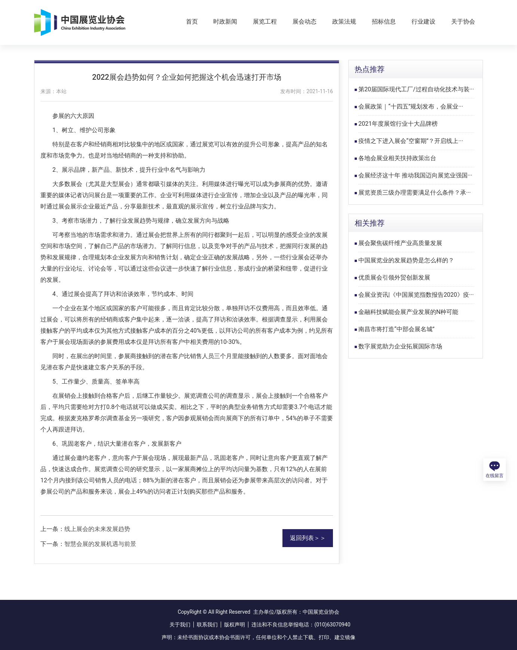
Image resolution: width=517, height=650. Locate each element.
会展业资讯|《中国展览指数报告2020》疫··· (416, 294)
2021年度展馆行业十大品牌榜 (398, 123)
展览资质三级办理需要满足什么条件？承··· (414, 192)
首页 (192, 21)
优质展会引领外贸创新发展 (394, 277)
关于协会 (463, 21)
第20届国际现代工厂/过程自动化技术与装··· (416, 89)
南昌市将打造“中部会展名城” (396, 329)
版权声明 (234, 625)
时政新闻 (225, 21)
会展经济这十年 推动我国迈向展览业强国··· (415, 175)
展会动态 (304, 21)
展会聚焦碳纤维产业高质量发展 (400, 243)
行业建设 (423, 21)
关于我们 (179, 625)
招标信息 (384, 21)
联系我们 (207, 625)
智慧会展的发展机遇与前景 (100, 543)
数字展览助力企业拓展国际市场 (400, 346)
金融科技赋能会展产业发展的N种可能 (408, 311)
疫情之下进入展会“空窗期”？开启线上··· (410, 140)
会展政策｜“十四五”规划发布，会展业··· (410, 106)
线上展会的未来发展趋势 (97, 528)
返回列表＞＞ (308, 537)
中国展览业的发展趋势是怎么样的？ (406, 260)
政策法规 (344, 21)
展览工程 (265, 21)
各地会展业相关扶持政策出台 (397, 158)
